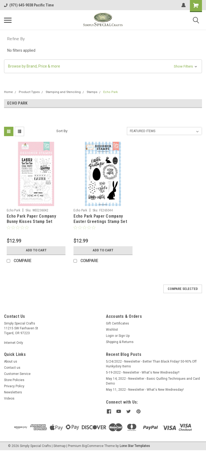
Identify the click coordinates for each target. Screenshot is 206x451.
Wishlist (112, 329)
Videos (9, 398)
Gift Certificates (117, 323)
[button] (103, 66)
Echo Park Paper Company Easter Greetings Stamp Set (100, 219)
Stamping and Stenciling (63, 92)
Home (8, 92)
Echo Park (110, 92)
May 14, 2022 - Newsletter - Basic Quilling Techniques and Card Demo (153, 381)
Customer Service (17, 374)
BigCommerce (93, 446)
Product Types (29, 92)
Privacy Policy (14, 386)
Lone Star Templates (135, 446)
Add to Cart (36, 250)
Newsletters (13, 392)
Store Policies (14, 380)
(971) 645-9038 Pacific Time (29, 5)
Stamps (92, 92)
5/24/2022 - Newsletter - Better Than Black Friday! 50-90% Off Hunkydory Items (151, 364)
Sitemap (59, 446)
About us (10, 361)
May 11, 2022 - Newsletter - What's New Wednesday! (145, 390)
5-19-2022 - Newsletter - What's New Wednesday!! (142, 372)
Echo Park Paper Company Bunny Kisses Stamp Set (31, 219)
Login (110, 336)
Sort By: (62, 131)
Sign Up (124, 336)
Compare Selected (183, 289)
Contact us (12, 368)
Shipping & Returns (120, 342)
